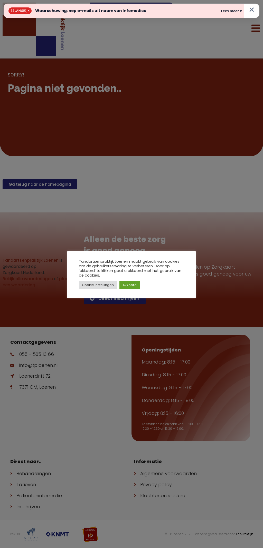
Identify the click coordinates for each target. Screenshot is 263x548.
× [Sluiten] (251, 10)
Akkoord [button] (130, 284)
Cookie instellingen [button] (98, 284)
